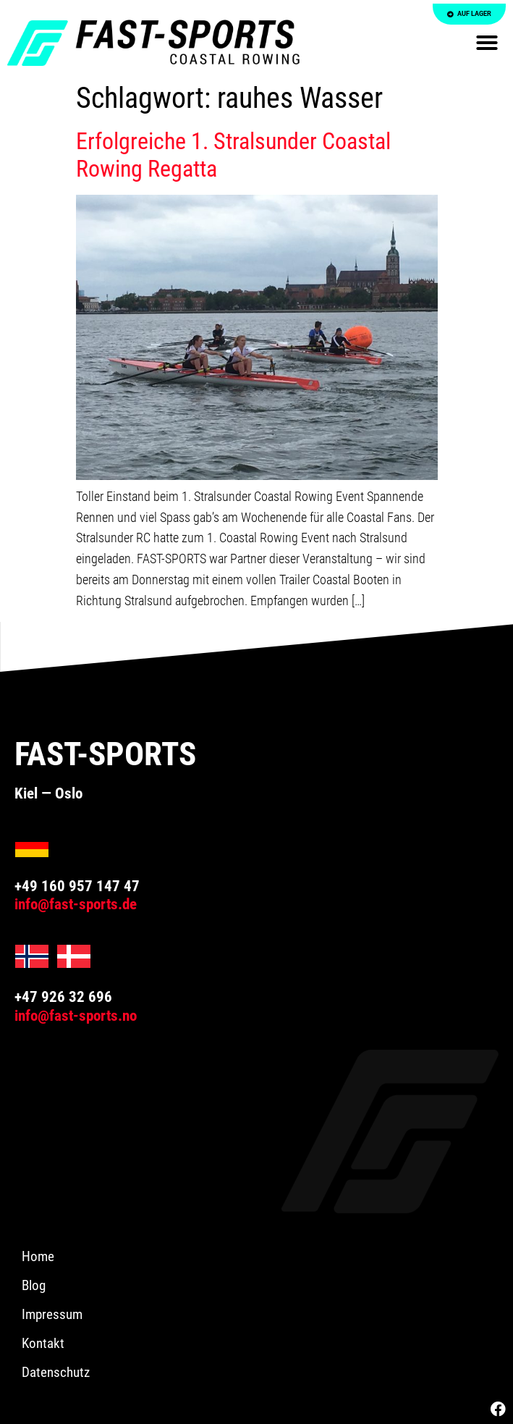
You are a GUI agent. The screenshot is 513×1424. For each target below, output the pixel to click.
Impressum (52, 1314)
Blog (34, 1285)
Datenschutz (56, 1372)
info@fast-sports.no (75, 1015)
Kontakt (43, 1343)
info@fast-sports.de (75, 904)
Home (38, 1256)
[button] (487, 42)
